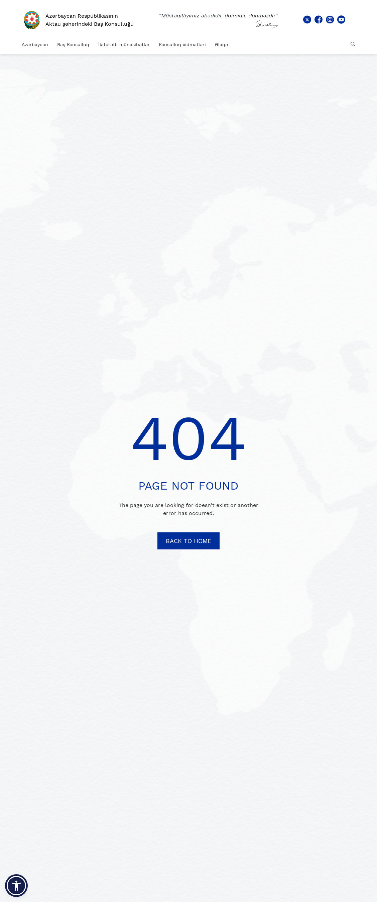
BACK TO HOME (188, 540)
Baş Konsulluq (73, 44)
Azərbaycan (35, 44)
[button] (16, 885)
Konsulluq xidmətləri (182, 44)
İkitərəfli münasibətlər (124, 44)
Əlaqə (221, 44)
